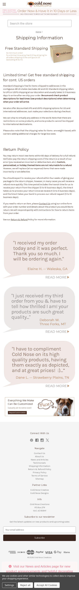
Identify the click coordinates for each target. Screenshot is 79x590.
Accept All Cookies (47, 585)
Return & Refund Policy (39, 469)
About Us (39, 456)
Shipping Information (39, 466)
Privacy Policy (39, 472)
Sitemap (39, 479)
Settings (9, 585)
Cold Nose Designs (39, 493)
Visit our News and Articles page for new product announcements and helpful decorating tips (39, 571)
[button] (39, 12)
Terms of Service (39, 475)
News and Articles (39, 459)
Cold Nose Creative (39, 490)
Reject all (25, 585)
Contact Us (44, 203)
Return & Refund (19, 219)
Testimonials (39, 463)
